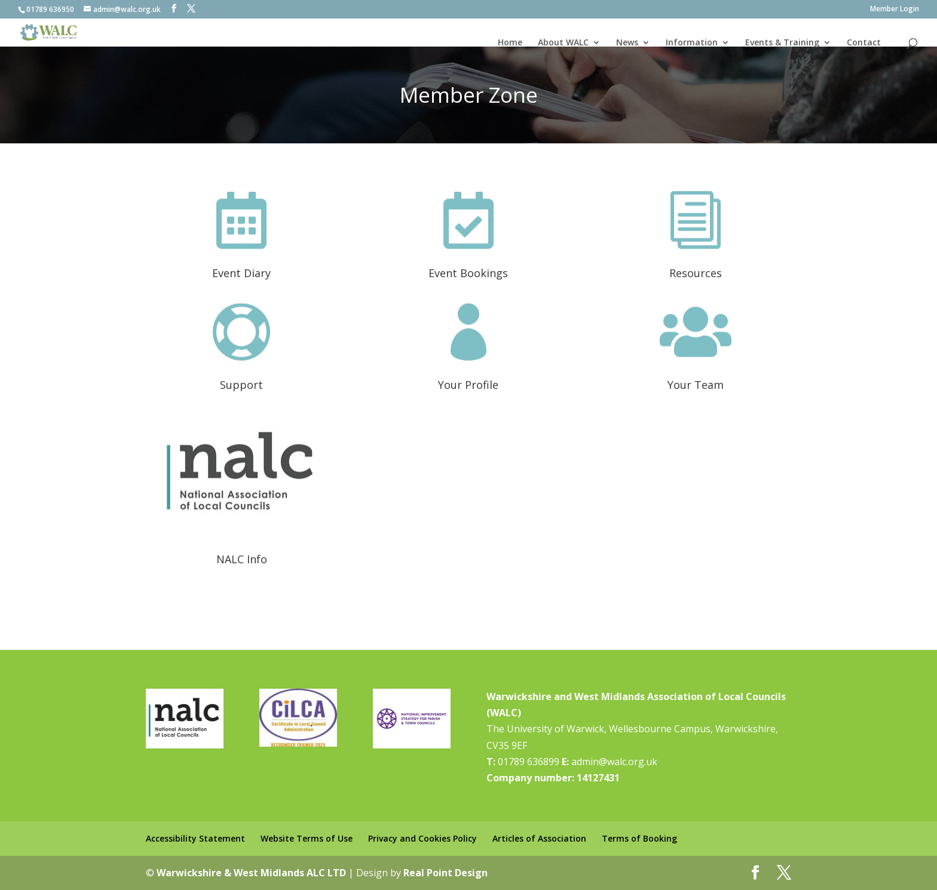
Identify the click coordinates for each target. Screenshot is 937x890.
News (627, 42)
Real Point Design (445, 872)
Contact (864, 42)
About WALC (563, 42)
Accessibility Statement (195, 838)
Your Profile (468, 385)
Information (692, 42)
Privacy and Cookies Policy (422, 838)
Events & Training (782, 42)
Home (510, 42)
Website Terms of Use (307, 838)
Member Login (894, 9)
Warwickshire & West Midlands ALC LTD (251, 872)
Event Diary (241, 273)
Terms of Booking (639, 838)
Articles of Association (539, 838)
